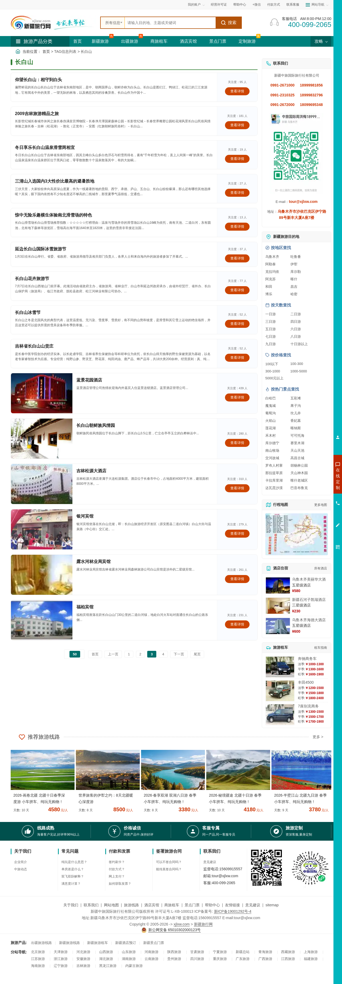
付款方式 (273, 4)
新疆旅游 (100, 41)
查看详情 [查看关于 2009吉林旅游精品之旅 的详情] (237, 125)
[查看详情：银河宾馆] (41, 529)
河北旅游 (83, 952)
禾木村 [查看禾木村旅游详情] (270, 436)
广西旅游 (265, 959)
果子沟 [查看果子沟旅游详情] (295, 406)
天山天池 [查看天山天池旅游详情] (297, 450)
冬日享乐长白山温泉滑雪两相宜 (45, 147)
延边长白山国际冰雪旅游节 (40, 249)
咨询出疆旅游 (314, 488)
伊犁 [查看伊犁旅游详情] (293, 264)
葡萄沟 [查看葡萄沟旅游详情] (270, 413)
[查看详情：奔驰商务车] (280, 667)
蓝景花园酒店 (89, 380)
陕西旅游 (174, 952)
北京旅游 (38, 952)
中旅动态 (20, 869)
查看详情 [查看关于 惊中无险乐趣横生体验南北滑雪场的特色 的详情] (237, 227)
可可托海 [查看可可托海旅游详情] (297, 436)
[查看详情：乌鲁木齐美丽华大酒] (277, 585)
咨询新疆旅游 (314, 478)
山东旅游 (129, 952)
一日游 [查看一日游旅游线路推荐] (270, 314)
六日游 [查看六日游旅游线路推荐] (295, 329)
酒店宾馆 (188, 41)
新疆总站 (243, 952)
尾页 (197, 654)
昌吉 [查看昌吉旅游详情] (293, 287)
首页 (77, 41)
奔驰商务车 (307, 658)
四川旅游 (197, 959)
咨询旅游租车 (314, 507)
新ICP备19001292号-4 (232, 911)
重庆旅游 (220, 959)
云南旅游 (151, 959)
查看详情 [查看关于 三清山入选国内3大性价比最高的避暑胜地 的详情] (237, 193)
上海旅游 (311, 952)
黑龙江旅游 (107, 966)
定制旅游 (247, 41)
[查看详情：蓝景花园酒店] (41, 393)
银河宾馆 (85, 516)
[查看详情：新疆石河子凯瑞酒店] (277, 605)
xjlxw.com (182, 924)
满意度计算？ (71, 883)
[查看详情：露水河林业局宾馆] (41, 575)
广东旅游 (243, 959)
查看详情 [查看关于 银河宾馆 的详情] (237, 534)
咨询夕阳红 (314, 517)
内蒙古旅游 (134, 966)
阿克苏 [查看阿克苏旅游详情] (270, 279)
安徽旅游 (83, 959)
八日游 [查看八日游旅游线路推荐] (295, 336)
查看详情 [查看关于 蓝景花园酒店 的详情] (237, 397)
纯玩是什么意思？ (74, 862)
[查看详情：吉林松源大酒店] (41, 484)
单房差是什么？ (72, 869)
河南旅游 (151, 952)
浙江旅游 (61, 959)
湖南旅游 (129, 959)
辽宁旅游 (61, 966)
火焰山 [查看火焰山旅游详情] (270, 421)
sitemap (272, 905)
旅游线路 (131, 905)
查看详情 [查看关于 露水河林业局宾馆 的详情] (237, 579)
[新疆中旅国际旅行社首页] (53, 22)
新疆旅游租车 (97, 943)
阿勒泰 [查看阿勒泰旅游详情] (270, 264)
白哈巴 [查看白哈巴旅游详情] (270, 398)
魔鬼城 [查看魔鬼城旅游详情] (270, 406)
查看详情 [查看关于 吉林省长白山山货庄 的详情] (237, 358)
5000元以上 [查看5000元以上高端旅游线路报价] (274, 378)
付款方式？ (117, 869)
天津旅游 (61, 952)
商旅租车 (159, 41)
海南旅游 (38, 966)
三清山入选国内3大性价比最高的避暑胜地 (54, 181)
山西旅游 (106, 952)
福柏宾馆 (85, 607)
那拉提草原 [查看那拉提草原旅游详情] (274, 473)
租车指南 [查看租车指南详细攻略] (320, 648)
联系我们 (91, 905)
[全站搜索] (170, 22)
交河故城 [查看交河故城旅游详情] (272, 458)
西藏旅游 (288, 952)
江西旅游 (288, 959)
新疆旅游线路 (69, 943)
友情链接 (232, 905)
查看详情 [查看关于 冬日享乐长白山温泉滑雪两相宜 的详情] (237, 159)
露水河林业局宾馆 (93, 561)
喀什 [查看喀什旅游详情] (293, 279)
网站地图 (111, 905)
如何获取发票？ (120, 883)
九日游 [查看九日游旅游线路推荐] (270, 344)
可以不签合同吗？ (169, 862)
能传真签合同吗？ (169, 869)
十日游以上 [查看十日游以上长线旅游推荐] (299, 344)
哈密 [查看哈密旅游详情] (293, 294)
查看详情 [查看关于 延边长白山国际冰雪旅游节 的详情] (237, 258)
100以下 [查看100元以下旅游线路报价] (271, 364)
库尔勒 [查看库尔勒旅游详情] (295, 272)
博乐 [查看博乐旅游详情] (268, 294)
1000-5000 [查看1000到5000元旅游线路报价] (298, 371)
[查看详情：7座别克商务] (280, 714)
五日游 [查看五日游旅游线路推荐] (270, 329)
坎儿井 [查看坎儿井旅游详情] (295, 413)
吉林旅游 (83, 966)
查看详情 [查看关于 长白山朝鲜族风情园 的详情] (237, 443)
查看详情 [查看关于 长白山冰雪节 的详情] (237, 324)
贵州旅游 (174, 959)
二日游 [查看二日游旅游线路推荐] (295, 314)
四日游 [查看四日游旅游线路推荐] (295, 322)
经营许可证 (219, 4)
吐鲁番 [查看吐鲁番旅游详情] (295, 257)
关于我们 (70, 905)
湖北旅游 (106, 959)
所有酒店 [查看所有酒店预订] (320, 568)
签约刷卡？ (117, 862)
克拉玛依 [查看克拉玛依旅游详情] (272, 272)
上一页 (113, 654)
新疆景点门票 (153, 943)
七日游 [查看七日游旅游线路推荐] (270, 336)
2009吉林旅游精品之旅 (37, 113)
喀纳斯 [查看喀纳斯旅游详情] (295, 428)
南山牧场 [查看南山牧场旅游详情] (272, 450)
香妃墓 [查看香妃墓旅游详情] (295, 421)
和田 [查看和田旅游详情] (268, 287)
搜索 (228, 22)
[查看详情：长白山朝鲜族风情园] (41, 439)
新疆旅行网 (203, 924)
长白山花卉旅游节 (32, 278)
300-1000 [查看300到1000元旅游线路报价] (272, 371)
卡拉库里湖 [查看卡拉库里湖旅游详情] (274, 480)
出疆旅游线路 (41, 943)
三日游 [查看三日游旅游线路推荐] (270, 322)
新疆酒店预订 (125, 943)
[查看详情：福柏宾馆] (41, 620)
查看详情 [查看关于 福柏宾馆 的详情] (237, 624)
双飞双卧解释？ (72, 876)
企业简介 (20, 862)
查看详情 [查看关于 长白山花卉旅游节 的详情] (237, 290)
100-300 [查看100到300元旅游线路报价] (296, 364)
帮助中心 (239, 4)
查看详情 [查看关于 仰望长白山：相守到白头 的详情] (237, 91)
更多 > (318, 737)
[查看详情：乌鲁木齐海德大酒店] (277, 626)
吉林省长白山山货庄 (34, 346)
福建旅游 (311, 959)
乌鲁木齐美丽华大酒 (309, 579)
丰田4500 (306, 682)
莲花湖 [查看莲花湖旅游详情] (270, 428)
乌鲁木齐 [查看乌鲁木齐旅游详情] (272, 257)
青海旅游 (265, 952)
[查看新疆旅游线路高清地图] (296, 534)
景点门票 (217, 41)
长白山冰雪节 (28, 312)
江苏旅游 (38, 959)
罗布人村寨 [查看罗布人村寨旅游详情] (274, 465)
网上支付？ (117, 876)
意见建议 (209, 862)
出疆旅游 (129, 41)
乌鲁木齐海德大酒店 (309, 620)
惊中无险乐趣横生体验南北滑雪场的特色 (53, 215)
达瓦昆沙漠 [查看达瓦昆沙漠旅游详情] (274, 488)
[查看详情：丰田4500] (280, 691)
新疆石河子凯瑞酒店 (309, 599)
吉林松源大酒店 (91, 471)
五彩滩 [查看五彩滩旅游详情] (295, 398)
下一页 (179, 654)
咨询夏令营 (314, 498)
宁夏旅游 (220, 952)
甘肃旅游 (197, 952)
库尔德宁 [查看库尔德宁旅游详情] (272, 443)
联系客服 (292, 4)
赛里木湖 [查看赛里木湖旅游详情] (297, 443)
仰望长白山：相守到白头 (38, 79)
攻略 (320, 41)
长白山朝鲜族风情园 (95, 425)
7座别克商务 (308, 706)
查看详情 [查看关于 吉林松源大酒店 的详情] (237, 488)
